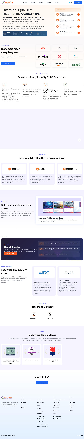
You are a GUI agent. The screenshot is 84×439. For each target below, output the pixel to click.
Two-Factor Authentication (43, 424)
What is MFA (40, 421)
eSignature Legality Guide (59, 400)
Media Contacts (40, 402)
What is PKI (39, 408)
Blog (70, 400)
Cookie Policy (56, 410)
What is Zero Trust (41, 418)
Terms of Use (56, 402)
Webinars (71, 407)
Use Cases (33, 2)
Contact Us (78, 2)
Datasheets (71, 405)
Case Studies (8, 63)
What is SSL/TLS (40, 416)
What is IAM (40, 411)
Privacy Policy (56, 407)
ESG (22, 405)
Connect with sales (42, 383)
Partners (56, 2)
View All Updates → (10, 253)
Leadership (23, 402)
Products (25, 2)
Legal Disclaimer (56, 405)
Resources (41, 2)
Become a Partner (57, 416)
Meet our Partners (57, 418)
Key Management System (42, 426)
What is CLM (40, 413)
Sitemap (23, 407)
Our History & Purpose (26, 400)
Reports (71, 410)
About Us (49, 2)
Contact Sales (40, 400)
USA (70, 2)
